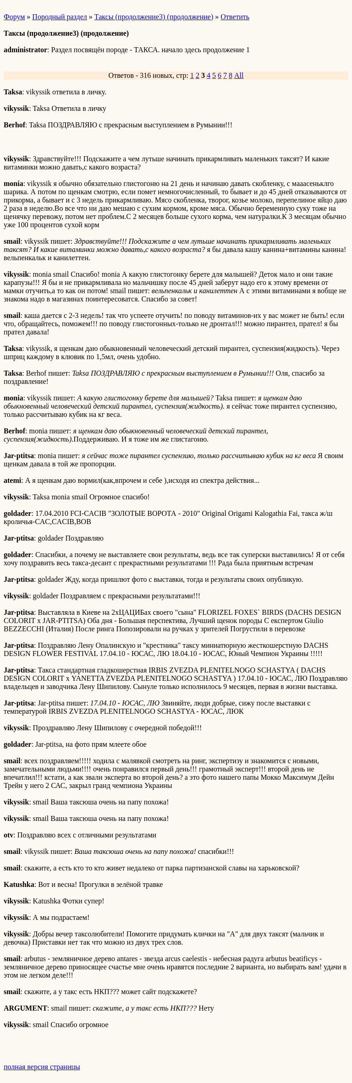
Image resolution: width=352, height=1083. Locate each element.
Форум (14, 17)
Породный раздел (59, 17)
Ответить (234, 17)
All (238, 75)
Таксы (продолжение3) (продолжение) (153, 17)
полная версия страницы (42, 1067)
